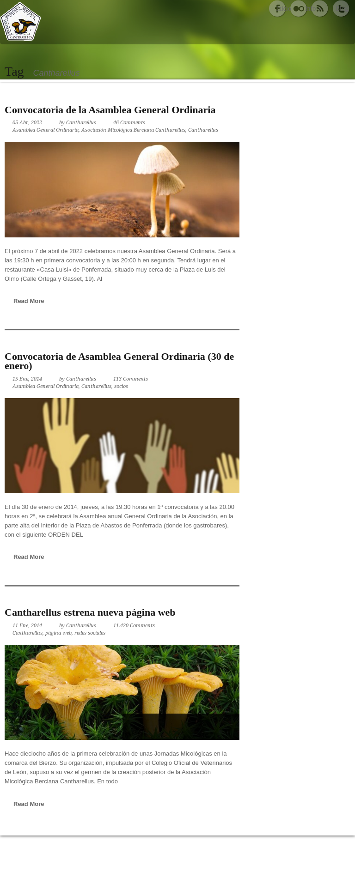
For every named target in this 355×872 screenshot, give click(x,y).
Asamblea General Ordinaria (45, 130)
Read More (28, 300)
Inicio (283, 8)
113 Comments (130, 379)
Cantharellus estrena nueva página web (90, 612)
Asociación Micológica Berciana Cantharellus (133, 130)
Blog (342, 8)
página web (58, 633)
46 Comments (129, 123)
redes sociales (89, 633)
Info (313, 8)
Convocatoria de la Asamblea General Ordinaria (110, 109)
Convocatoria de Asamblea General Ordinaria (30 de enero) (119, 361)
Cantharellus (81, 123)
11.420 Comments (134, 626)
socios (121, 386)
